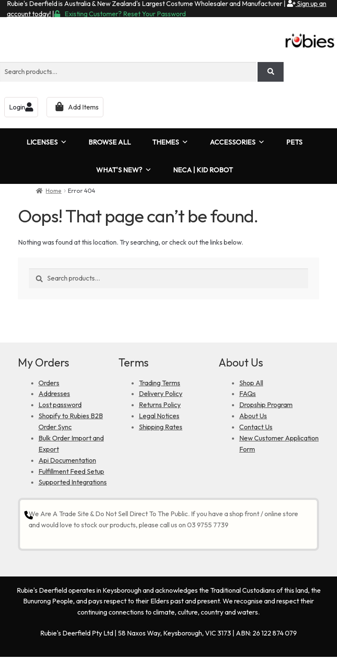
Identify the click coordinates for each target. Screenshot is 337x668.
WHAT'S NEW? (124, 170)
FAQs (247, 393)
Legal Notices (159, 415)
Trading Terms (159, 382)
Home (54, 191)
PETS (294, 142)
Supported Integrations (72, 482)
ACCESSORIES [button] (237, 142)
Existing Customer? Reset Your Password (120, 13)
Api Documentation (67, 460)
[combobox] (128, 72)
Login (21, 107)
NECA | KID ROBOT (203, 170)
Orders (48, 382)
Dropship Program (266, 404)
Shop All (251, 382)
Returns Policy (160, 404)
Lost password (60, 404)
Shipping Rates (160, 427)
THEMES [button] (170, 142)
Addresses (54, 393)
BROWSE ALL (109, 142)
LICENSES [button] (46, 142)
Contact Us (256, 427)
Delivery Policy (160, 393)
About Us (253, 415)
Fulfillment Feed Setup (71, 471)
